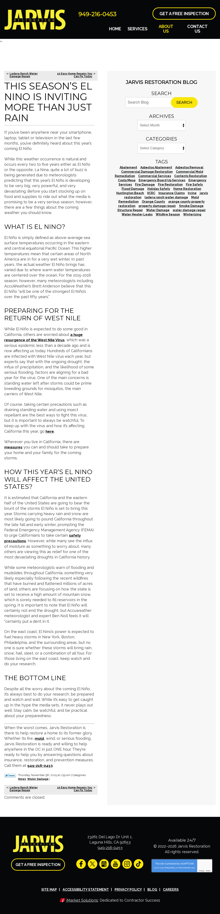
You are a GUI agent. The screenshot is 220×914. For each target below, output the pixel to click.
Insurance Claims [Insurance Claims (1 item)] (171, 193)
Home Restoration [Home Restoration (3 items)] (187, 188)
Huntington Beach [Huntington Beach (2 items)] (130, 193)
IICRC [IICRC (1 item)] (151, 193)
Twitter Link (10, 774)
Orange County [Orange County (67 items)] (153, 201)
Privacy (201, 869)
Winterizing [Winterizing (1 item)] (192, 214)
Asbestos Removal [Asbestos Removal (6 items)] (189, 167)
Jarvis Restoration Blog (161, 82)
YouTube (115, 862)
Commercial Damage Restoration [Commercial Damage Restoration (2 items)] (147, 171)
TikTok (138, 862)
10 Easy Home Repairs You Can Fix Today (74, 75)
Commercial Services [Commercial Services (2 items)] (154, 176)
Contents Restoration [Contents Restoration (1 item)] (190, 176)
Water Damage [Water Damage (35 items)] (158, 210)
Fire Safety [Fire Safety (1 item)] (194, 184)
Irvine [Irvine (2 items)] (192, 193)
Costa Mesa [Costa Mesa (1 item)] (126, 180)
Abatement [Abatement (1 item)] (128, 167)
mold (40, 737)
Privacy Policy (170, 866)
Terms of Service (185, 866)
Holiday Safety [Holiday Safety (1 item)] (158, 188)
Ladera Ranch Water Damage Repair (24, 75)
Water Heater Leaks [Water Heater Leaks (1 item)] (137, 214)
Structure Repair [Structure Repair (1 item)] (130, 210)
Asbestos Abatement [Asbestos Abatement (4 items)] (156, 167)
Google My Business (104, 862)
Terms (208, 869)
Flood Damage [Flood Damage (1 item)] (133, 188)
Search (184, 102)
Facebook (81, 862)
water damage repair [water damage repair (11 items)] (189, 210)
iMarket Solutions (82, 898)
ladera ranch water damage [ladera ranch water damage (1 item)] (166, 197)
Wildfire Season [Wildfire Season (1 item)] (168, 214)
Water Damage (38, 777)
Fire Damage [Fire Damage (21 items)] (145, 184)
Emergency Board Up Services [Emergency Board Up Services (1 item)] (162, 180)
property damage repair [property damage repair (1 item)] (157, 206)
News (22, 777)
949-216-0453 (103, 13)
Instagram (127, 862)
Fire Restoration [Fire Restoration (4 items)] (170, 184)
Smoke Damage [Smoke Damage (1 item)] (191, 206)
